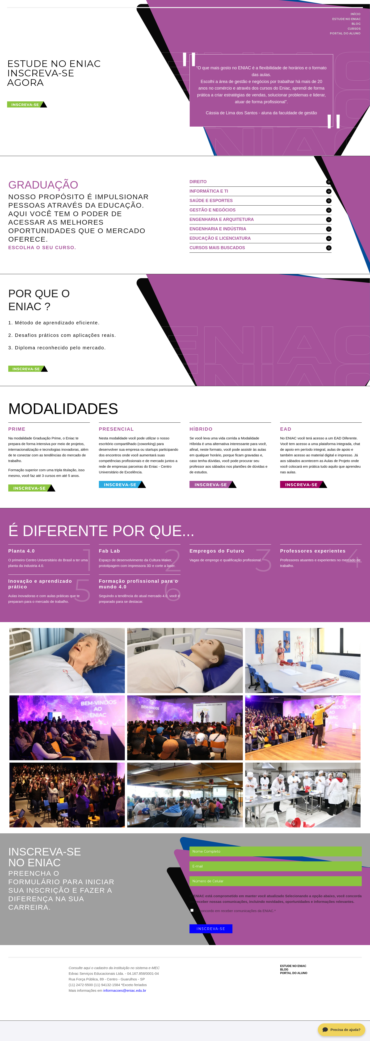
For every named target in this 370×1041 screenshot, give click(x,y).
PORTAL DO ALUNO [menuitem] (345, 33)
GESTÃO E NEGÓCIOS (260, 210)
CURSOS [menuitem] (354, 28)
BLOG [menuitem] (356, 23)
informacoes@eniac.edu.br (124, 990)
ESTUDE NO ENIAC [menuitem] (346, 19)
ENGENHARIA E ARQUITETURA (260, 219)
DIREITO (260, 182)
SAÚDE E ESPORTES (260, 200)
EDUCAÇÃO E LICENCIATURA (260, 238)
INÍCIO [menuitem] (356, 14)
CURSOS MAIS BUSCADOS (260, 248)
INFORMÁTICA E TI (260, 191)
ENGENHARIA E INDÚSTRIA (260, 229)
